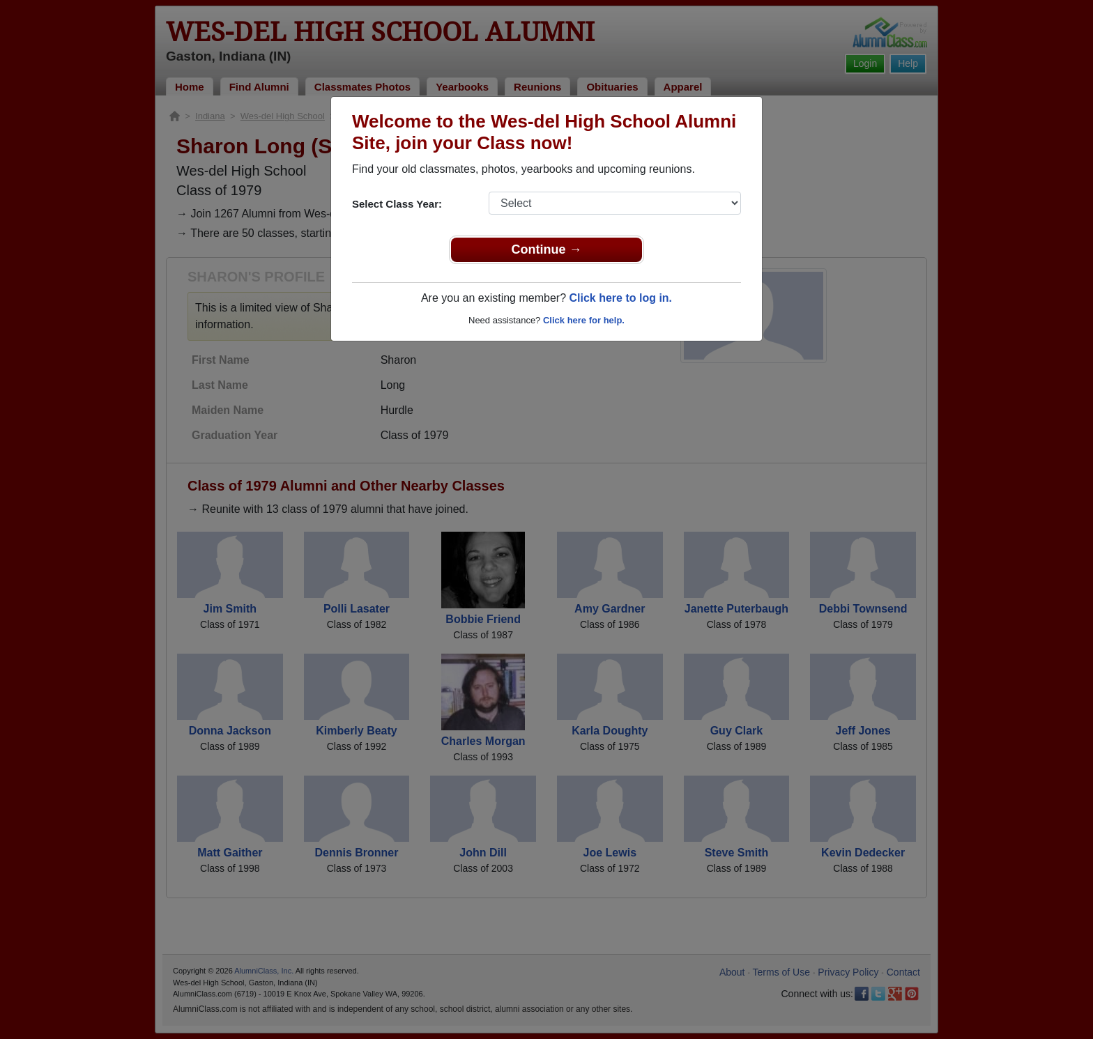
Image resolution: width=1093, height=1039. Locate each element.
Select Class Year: (397, 204)
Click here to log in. (620, 298)
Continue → (547, 249)
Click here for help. (584, 320)
